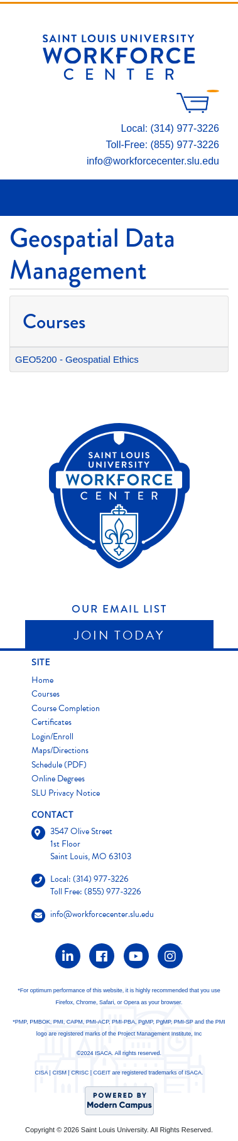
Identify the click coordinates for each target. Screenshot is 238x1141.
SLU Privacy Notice (65, 793)
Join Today (119, 635)
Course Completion (65, 708)
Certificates (51, 722)
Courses (45, 693)
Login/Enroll (52, 736)
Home (42, 680)
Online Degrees (58, 778)
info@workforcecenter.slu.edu (153, 161)
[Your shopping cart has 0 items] (197, 109)
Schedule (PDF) (59, 764)
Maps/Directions (60, 750)
